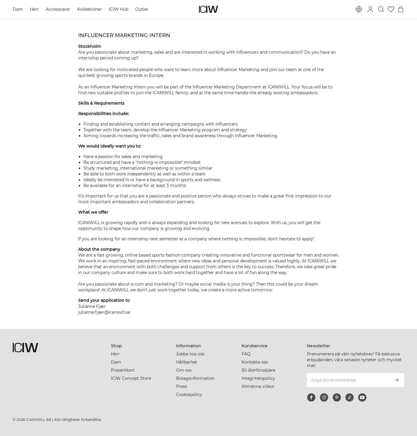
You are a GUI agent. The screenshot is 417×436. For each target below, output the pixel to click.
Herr (34, 9)
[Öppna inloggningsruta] (370, 9)
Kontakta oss (255, 362)
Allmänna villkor (258, 386)
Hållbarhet (186, 362)
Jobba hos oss (190, 354)
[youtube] (362, 397)
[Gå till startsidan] (208, 9)
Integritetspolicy (258, 378)
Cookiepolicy (189, 394)
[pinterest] (337, 397)
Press (181, 386)
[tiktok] (349, 397)
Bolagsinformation (195, 378)
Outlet (141, 9)
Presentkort (123, 370)
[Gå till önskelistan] (391, 9)
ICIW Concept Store (131, 378)
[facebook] (311, 397)
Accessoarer (58, 9)
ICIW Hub (118, 9)
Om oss (184, 370)
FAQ (246, 354)
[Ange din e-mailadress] (348, 380)
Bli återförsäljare (258, 370)
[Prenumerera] (397, 380)
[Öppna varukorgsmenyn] (401, 9)
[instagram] (324, 397)
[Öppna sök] (381, 9)
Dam (18, 9)
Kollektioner (89, 9)
